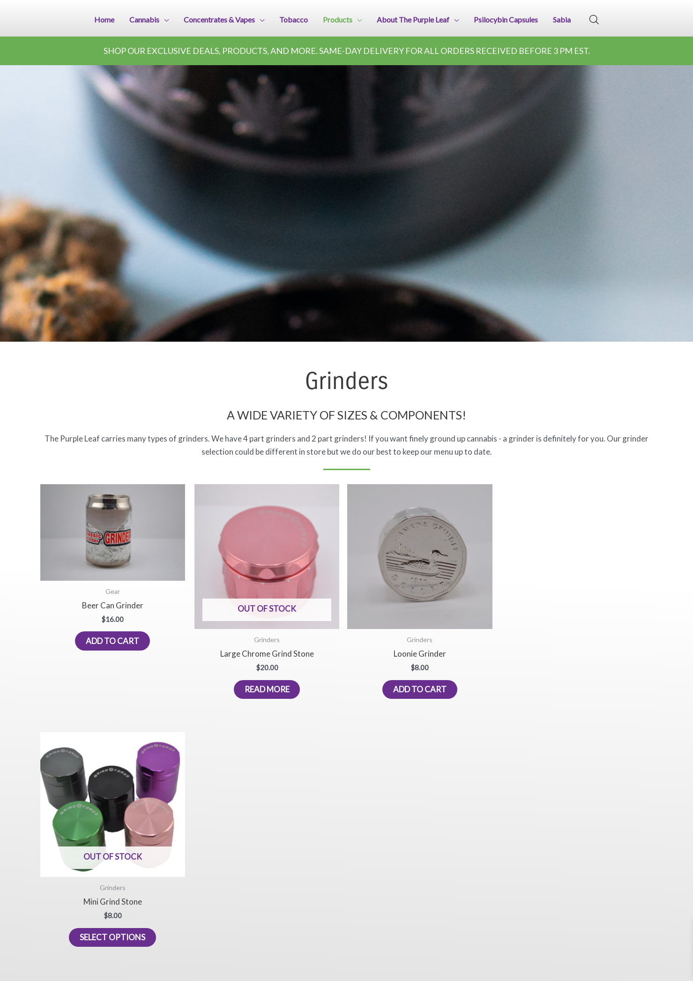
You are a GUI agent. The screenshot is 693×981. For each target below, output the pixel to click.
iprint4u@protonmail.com (73, 942)
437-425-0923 (116, 957)
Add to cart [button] (97, 618)
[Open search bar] (594, 19)
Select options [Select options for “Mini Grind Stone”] (471, 657)
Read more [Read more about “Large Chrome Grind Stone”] (222, 657)
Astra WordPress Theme (620, 765)
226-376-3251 (58, 957)
